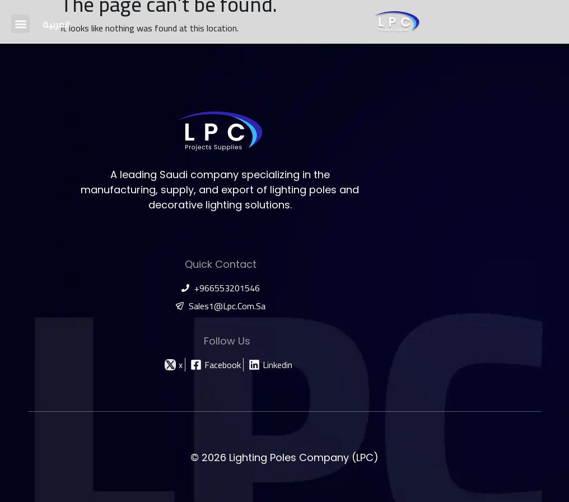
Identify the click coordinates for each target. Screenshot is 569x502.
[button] (20, 24)
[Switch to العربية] (56, 24)
